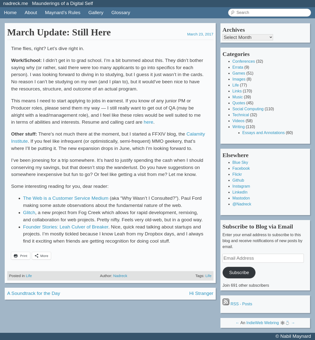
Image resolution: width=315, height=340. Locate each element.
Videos (238, 121)
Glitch (29, 212)
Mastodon (241, 198)
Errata (237, 67)
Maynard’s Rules (62, 12)
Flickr (237, 174)
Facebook (241, 168)
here (148, 122)
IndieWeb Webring (262, 323)
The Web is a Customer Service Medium (65, 198)
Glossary (120, 12)
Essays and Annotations (263, 133)
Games (238, 73)
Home (10, 12)
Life (29, 276)
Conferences (243, 61)
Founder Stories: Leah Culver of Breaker (65, 226)
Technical (240, 115)
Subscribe (239, 272)
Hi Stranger (201, 293)
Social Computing (247, 109)
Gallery (96, 12)
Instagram (241, 186)
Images (238, 79)
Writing (238, 127)
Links (237, 91)
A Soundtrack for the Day (33, 293)
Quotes (238, 103)
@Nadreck (241, 204)
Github (238, 180)
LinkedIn (239, 192)
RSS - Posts (237, 304)
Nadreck (120, 276)
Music (237, 97)
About (31, 12)
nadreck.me (15, 3)
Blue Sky (240, 162)
